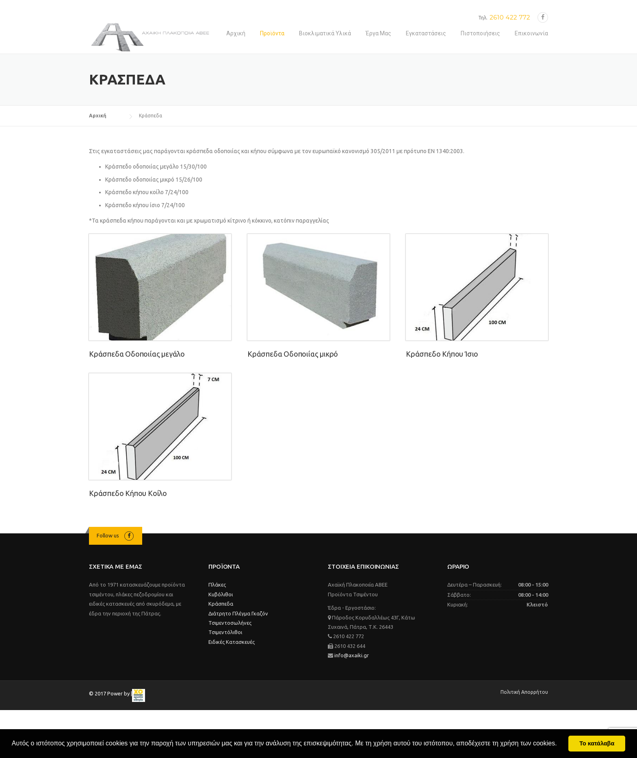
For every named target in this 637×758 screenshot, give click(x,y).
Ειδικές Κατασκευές (231, 642)
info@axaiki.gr (351, 655)
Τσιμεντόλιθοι (225, 632)
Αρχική (235, 33)
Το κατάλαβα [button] (596, 743)
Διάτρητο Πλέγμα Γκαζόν (238, 613)
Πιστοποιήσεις (480, 33)
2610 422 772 (510, 17)
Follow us (108, 535)
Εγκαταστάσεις (426, 33)
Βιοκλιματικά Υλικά (325, 33)
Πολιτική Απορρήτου (524, 692)
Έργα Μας (378, 33)
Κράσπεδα (220, 603)
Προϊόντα (272, 33)
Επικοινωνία (531, 33)
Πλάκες (217, 584)
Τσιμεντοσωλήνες (229, 623)
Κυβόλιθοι (220, 594)
